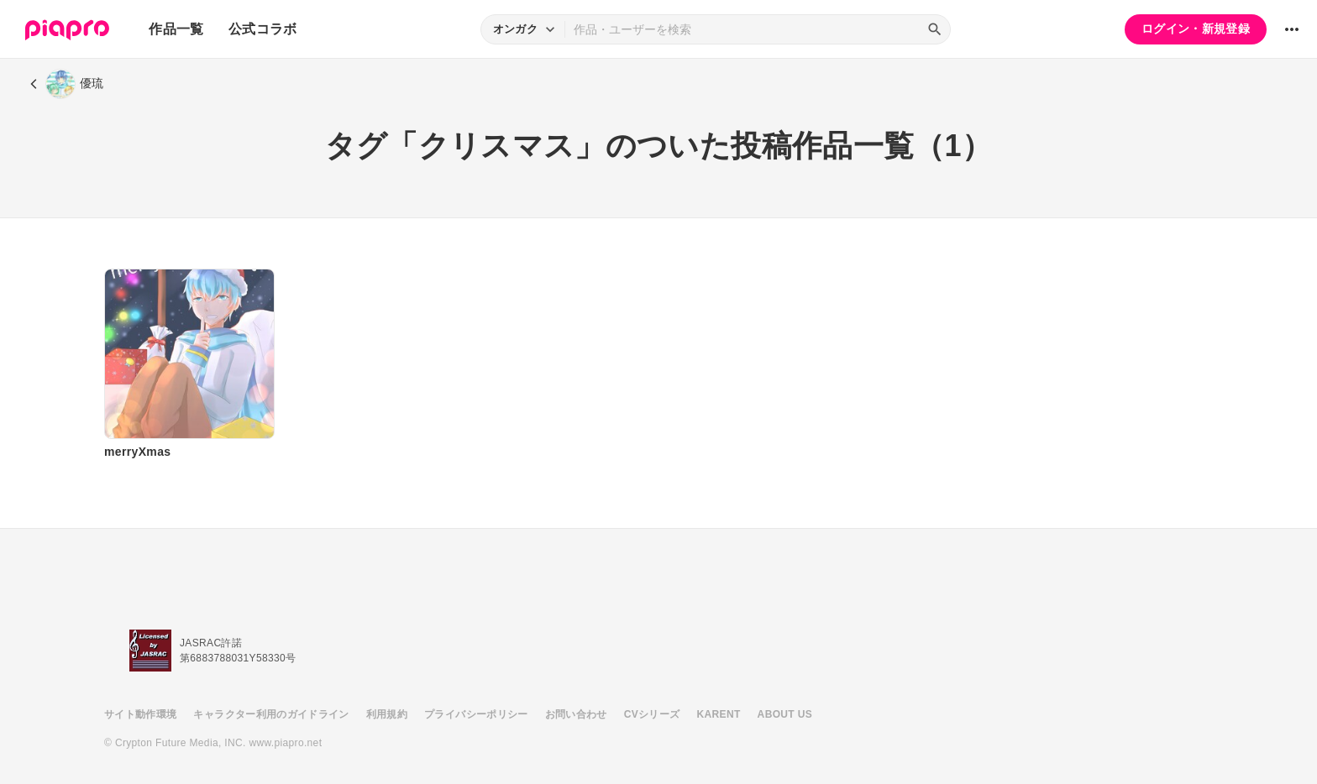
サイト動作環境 (140, 714)
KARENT (719, 714)
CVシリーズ (652, 714)
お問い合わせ (576, 714)
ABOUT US (785, 714)
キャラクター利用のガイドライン (271, 714)
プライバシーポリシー (476, 714)
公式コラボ (262, 29)
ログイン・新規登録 (1195, 28)
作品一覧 (176, 29)
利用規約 (386, 714)
